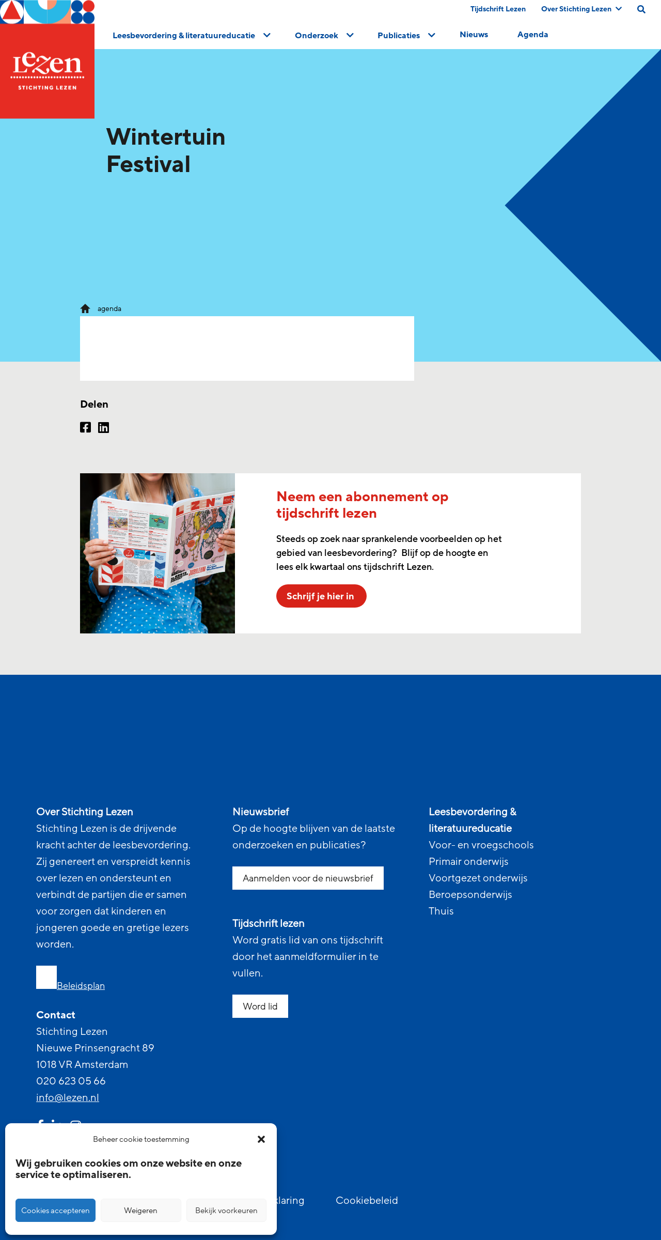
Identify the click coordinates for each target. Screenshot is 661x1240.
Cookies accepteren (55, 1210)
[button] (261, 1139)
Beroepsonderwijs (470, 895)
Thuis (441, 911)
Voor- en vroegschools (481, 845)
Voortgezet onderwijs (478, 878)
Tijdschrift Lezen (498, 9)
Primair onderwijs (469, 862)
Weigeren (141, 1210)
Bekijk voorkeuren (226, 1210)
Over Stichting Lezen (581, 9)
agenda (109, 309)
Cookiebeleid (367, 1200)
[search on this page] (641, 9)
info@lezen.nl (67, 1098)
